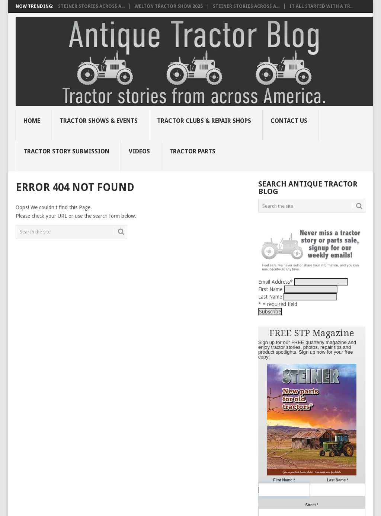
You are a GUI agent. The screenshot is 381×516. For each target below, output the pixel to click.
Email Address (275, 282)
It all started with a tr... (321, 6)
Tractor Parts (192, 151)
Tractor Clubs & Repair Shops (204, 120)
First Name (270, 289)
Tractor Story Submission (66, 151)
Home (31, 120)
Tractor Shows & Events (99, 120)
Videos (139, 151)
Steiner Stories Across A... (91, 6)
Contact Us (288, 120)
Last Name (270, 297)
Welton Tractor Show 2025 (169, 6)
